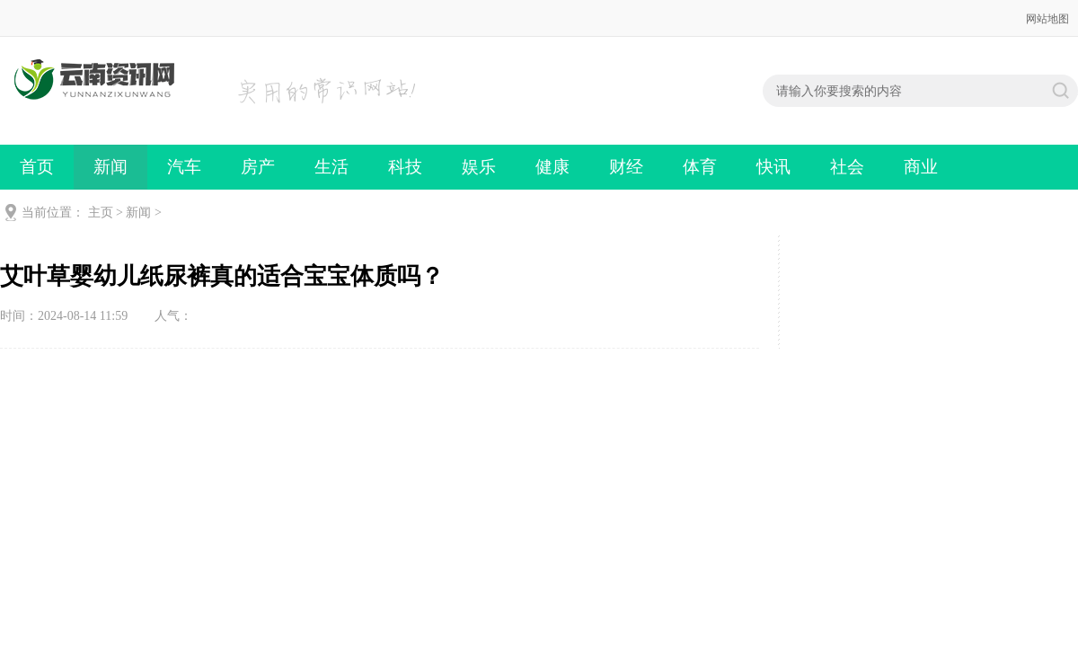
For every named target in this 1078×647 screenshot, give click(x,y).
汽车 (184, 166)
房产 (258, 166)
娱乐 (479, 166)
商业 (921, 166)
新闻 (110, 166)
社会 (847, 166)
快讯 (773, 166)
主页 (100, 212)
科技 (405, 166)
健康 (552, 166)
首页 (37, 166)
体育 (700, 166)
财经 (626, 166)
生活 (331, 166)
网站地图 (1047, 19)
